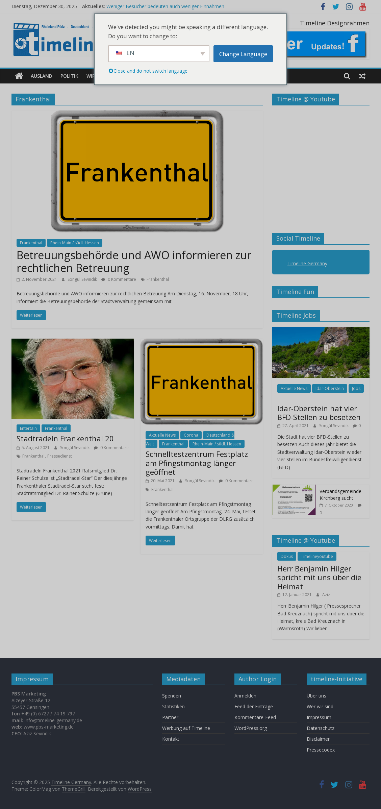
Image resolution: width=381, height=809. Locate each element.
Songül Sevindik (83, 279)
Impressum (319, 717)
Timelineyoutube (317, 556)
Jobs (356, 388)
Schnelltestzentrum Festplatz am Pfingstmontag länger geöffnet (197, 463)
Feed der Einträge (253, 706)
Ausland (41, 76)
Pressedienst (59, 456)
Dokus (287, 556)
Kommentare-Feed (255, 717)
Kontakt (170, 739)
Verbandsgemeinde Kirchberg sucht (340, 494)
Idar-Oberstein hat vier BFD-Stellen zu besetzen (319, 412)
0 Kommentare (118, 279)
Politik (69, 76)
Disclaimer (318, 739)
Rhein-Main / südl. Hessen (74, 243)
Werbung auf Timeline (186, 728)
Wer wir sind (320, 706)
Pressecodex (321, 749)
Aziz (326, 594)
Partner (170, 717)
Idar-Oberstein (329, 388)
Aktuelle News (162, 435)
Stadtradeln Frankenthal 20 (65, 438)
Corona (191, 435)
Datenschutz (320, 728)
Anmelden (245, 695)
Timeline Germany (307, 263)
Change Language (243, 54)
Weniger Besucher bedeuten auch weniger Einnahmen (165, 6)
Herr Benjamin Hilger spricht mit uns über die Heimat (319, 577)
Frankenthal (31, 243)
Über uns (317, 695)
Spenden (171, 695)
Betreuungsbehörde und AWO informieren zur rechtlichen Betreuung (134, 261)
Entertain (28, 428)
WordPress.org (250, 728)
